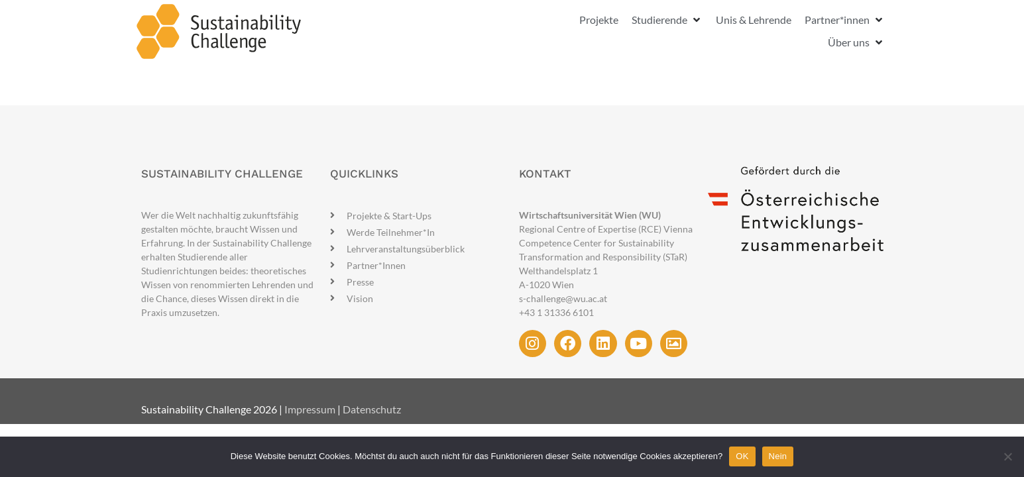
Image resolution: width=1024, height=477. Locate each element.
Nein (778, 456)
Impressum (309, 409)
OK (742, 456)
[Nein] (1007, 456)
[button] (667, 20)
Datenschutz (372, 409)
